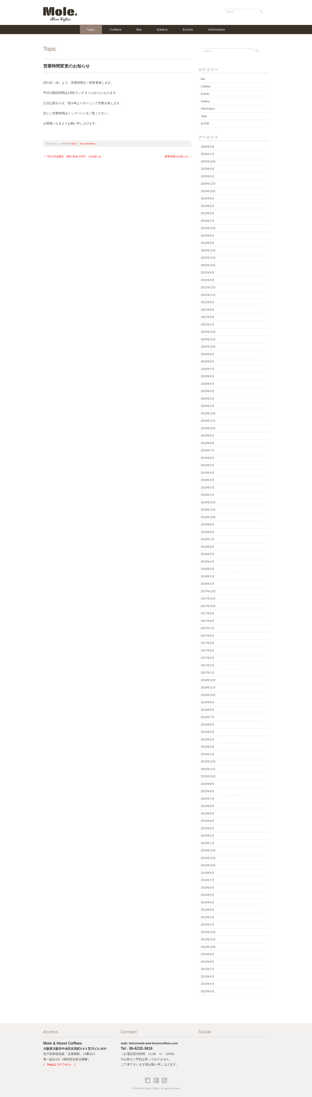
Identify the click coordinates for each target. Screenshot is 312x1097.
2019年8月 (207, 443)
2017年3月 (207, 658)
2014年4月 (207, 902)
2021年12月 (208, 287)
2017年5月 (207, 643)
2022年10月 (208, 265)
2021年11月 (208, 295)
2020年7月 (207, 369)
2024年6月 (207, 198)
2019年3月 (207, 480)
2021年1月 (207, 324)
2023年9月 (207, 235)
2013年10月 (208, 947)
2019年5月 (207, 465)
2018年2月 (207, 576)
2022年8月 (207, 272)
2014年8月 (207, 872)
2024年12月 (208, 183)
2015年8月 (207, 791)
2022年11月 (208, 257)
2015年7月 (207, 798)
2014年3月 (207, 909)
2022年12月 (208, 250)
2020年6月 (207, 376)
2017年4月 (207, 650)
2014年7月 (207, 880)
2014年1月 (207, 924)
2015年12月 (208, 761)
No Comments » (88, 143)
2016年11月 (208, 687)
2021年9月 (207, 302)
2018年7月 (207, 539)
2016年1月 (207, 754)
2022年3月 (207, 280)
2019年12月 (208, 413)
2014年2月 (207, 917)
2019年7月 (207, 450)
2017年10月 (208, 606)
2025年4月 (207, 169)
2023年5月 (207, 243)
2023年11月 (208, 228)
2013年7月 (207, 969)
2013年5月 (207, 984)
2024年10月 (208, 191)
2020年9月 (207, 354)
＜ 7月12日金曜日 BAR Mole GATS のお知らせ (72, 156)
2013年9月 (207, 954)
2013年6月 (207, 976)
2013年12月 (208, 932)
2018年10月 (208, 517)
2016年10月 (208, 695)
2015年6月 (207, 806)
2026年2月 (207, 146)
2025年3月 (207, 176)
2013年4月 (207, 991)
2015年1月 (207, 843)
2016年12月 (208, 680)
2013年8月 (207, 961)
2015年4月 (207, 821)
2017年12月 (208, 591)
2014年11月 (208, 858)
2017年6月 (207, 635)
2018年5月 (207, 554)
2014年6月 (207, 887)
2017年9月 (207, 613)
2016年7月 (207, 717)
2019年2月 (207, 487)
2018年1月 (207, 583)
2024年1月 (207, 221)
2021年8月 (207, 309)
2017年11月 (208, 598)
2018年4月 (207, 561)
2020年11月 (208, 339)
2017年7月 (207, 628)
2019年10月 (208, 428)
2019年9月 (207, 435)
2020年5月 (207, 384)
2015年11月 (208, 769)
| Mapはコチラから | (59, 1064)
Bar (139, 29)
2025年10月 (208, 161)
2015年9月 (207, 784)
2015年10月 (208, 776)
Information (216, 29)
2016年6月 (207, 724)
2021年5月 (207, 317)
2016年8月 (207, 709)
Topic (91, 29)
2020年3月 (207, 398)
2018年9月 (207, 524)
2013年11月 (208, 939)
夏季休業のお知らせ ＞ (178, 156)
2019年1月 (207, 495)
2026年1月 (207, 154)
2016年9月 (207, 702)
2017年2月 (207, 665)
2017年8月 (207, 621)
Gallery (162, 29)
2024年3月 (207, 213)
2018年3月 (207, 569)
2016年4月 (207, 732)
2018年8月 (207, 532)
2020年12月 (208, 332)
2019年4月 (207, 472)
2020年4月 (207, 391)
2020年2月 (207, 406)
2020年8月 (207, 361)
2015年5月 (207, 813)
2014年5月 (207, 895)
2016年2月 (207, 746)
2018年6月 (207, 546)
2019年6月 (207, 458)
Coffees (115, 29)
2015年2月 (207, 835)
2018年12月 (208, 502)
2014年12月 (208, 850)
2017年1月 (207, 672)
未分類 (205, 123)
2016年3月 (207, 739)
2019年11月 (208, 420)
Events (188, 29)
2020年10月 (208, 346)
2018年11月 (208, 509)
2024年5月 (207, 206)
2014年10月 (208, 865)
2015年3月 (207, 828)
